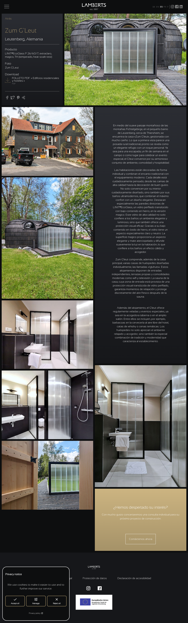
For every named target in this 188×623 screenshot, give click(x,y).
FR (165, 7)
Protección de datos (95, 578)
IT (168, 7)
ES (161, 7)
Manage (35, 601)
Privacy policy (36, 613)
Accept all (15, 601)
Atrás (8, 18)
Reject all (57, 601)
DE (154, 7)
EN (157, 7)
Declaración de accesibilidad (134, 578)
